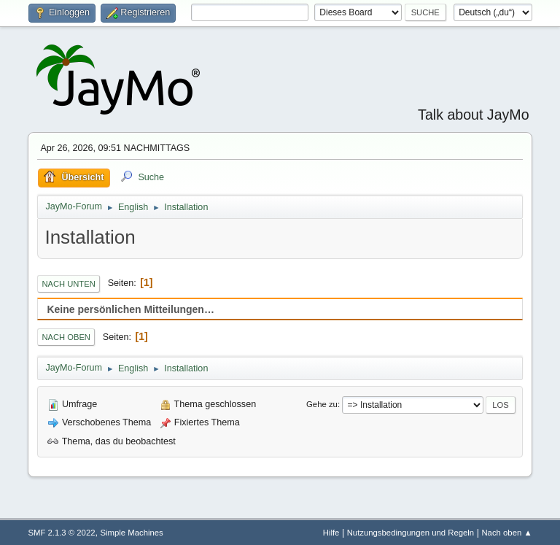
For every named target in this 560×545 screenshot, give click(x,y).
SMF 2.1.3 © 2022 (61, 532)
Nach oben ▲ (506, 532)
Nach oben (66, 337)
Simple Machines (132, 532)
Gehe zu (322, 404)
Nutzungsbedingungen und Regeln (410, 532)
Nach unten (68, 283)
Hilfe (331, 532)
